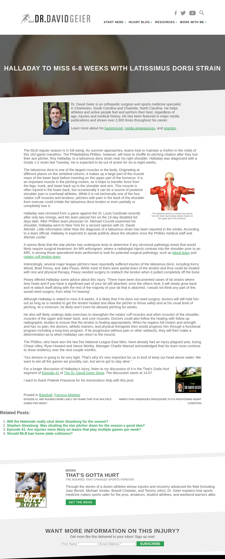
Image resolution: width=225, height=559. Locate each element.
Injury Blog (139, 22)
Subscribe (150, 544)
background (114, 128)
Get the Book (81, 502)
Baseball (45, 395)
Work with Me (192, 22)
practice (170, 128)
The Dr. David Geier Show (84, 373)
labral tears (181, 253)
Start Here (114, 22)
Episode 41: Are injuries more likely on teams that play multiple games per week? (74, 429)
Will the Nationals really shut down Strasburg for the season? (57, 421)
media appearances (140, 128)
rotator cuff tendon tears (42, 257)
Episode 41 (50, 373)
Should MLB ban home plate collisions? (40, 433)
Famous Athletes (67, 395)
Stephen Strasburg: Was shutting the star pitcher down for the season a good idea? (76, 425)
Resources (165, 22)
